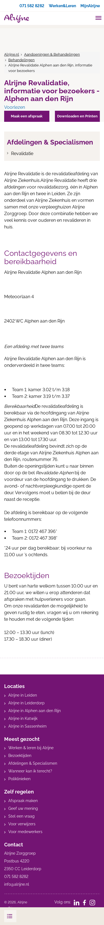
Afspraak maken (23, 800)
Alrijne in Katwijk (22, 718)
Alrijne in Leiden (22, 695)
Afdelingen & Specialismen (32, 763)
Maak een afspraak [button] (26, 116)
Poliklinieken (19, 779)
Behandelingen (21, 60)
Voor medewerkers (25, 831)
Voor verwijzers (21, 824)
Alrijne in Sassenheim (27, 726)
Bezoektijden (19, 755)
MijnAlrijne (90, 6)
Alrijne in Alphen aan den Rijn (34, 710)
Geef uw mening (23, 808)
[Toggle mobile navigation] (98, 19)
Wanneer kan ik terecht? (30, 771)
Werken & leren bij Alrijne (31, 748)
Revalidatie (22, 153)
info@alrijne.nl (16, 884)
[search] (87, 17)
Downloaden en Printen (77, 116)
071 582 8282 (31, 6)
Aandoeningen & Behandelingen (52, 54)
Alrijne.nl (11, 54)
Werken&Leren (62, 6)
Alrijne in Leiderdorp (26, 703)
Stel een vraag (21, 816)
